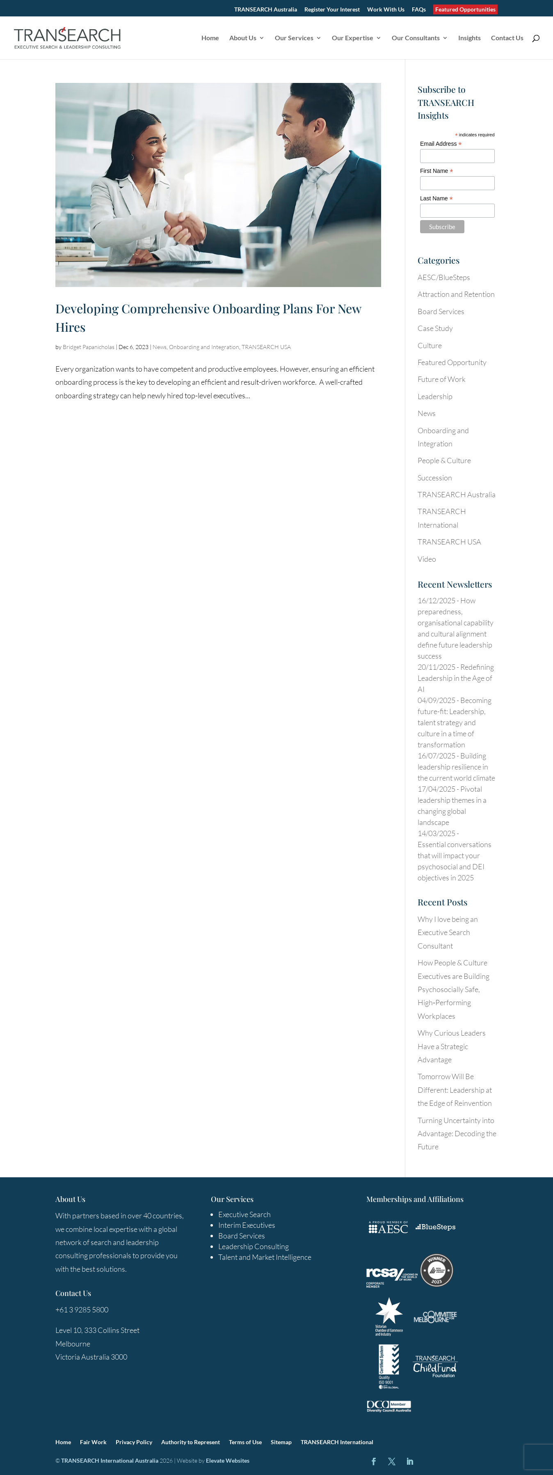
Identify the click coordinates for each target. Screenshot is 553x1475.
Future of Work (442, 379)
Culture (430, 345)
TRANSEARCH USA (266, 346)
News (160, 346)
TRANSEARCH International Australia (109, 1460)
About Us (242, 38)
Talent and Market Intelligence (264, 1256)
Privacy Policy (134, 1442)
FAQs (419, 10)
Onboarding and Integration (204, 346)
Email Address (441, 144)
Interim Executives (246, 1224)
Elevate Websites (227, 1460)
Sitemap (281, 1442)
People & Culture (444, 460)
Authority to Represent (190, 1442)
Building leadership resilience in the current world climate (456, 766)
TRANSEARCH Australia (265, 10)
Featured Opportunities (465, 9)
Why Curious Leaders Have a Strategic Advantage (452, 1046)
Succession (435, 477)
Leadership (435, 396)
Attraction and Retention (456, 294)
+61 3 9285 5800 (81, 1309)
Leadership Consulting (253, 1246)
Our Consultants (416, 38)
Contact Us (507, 38)
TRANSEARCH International (337, 1442)
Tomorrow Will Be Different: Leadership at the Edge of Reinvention (455, 1089)
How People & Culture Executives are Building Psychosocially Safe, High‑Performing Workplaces (453, 989)
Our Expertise (352, 38)
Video (427, 558)
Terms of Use (245, 1442)
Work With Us (385, 10)
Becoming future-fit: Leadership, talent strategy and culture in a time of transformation (454, 722)
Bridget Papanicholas (88, 346)
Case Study (435, 328)
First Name (436, 171)
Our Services (294, 38)
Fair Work (93, 1442)
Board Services (441, 311)
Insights (469, 38)
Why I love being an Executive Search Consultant (448, 932)
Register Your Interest (332, 10)
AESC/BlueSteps (444, 277)
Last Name (436, 198)
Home (210, 38)
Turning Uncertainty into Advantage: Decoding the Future (457, 1133)
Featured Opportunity (452, 362)
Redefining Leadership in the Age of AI (456, 678)
